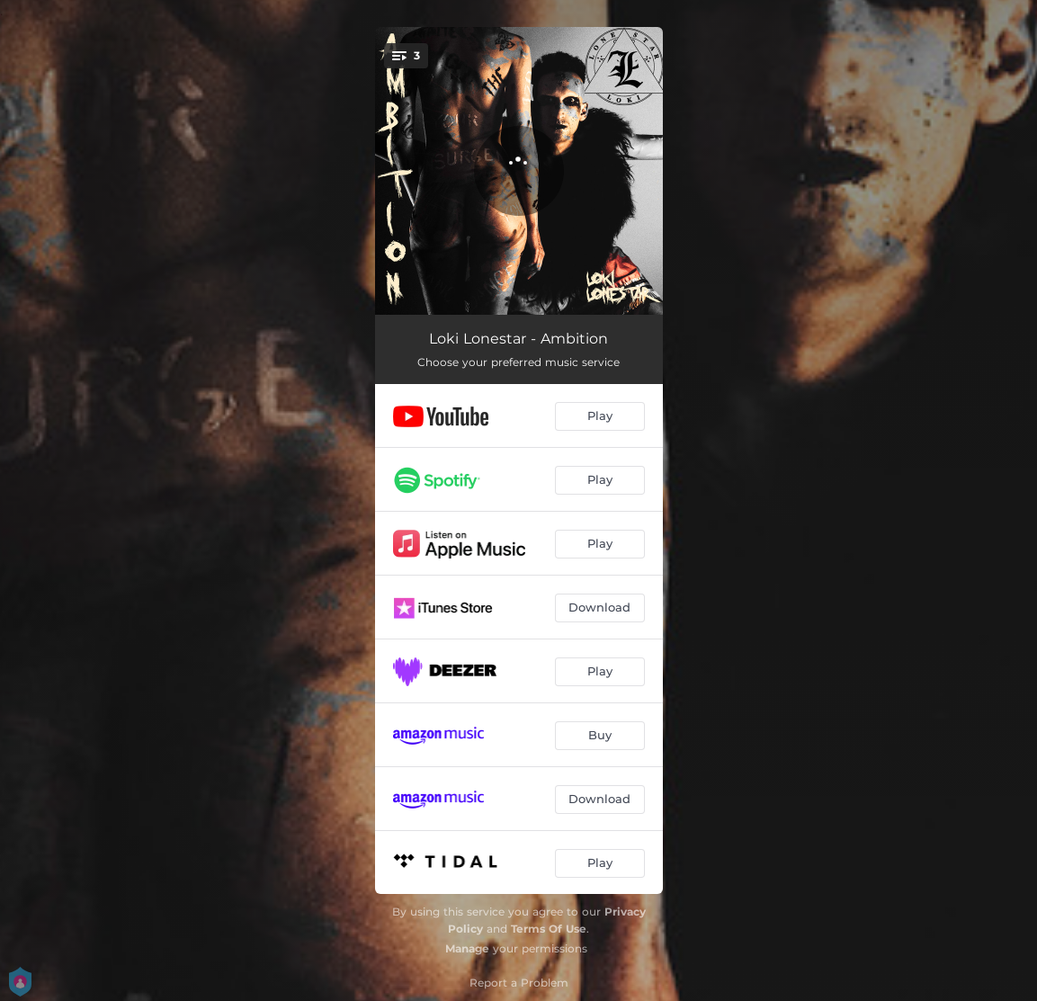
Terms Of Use (548, 928)
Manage (467, 948)
